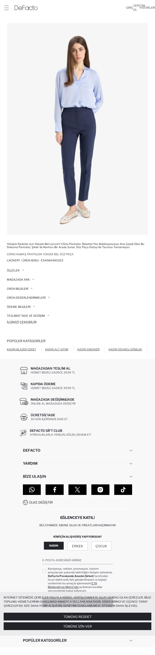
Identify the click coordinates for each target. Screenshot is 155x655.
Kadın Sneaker (88, 349)
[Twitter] (77, 489)
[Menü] (6, 8)
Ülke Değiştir (41, 502)
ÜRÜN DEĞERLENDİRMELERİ (28, 297)
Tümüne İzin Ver (77, 626)
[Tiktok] (123, 489)
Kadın (53, 545)
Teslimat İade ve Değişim (28, 315)
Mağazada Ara (20, 279)
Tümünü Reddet (77, 617)
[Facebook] (55, 489)
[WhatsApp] (32, 489)
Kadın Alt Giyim (56, 349)
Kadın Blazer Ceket (21, 349)
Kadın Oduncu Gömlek (125, 349)
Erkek (77, 546)
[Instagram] (100, 489)
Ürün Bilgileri (20, 288)
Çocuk (101, 546)
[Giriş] (129, 8)
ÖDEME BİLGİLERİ (21, 307)
